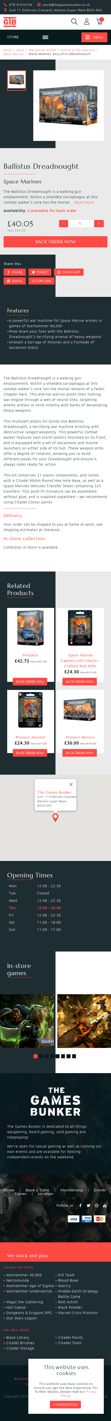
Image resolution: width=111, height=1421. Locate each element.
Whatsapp (68, 272)
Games (21, 1194)
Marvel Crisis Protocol (78, 1313)
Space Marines (14, 54)
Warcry (64, 1286)
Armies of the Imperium (78, 50)
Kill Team (66, 1275)
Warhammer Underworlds (29, 1291)
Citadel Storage (20, 1348)
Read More (84, 202)
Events (100, 1190)
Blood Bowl (68, 1280)
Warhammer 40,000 (42, 50)
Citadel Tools (70, 1343)
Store (20, 50)
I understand (65, 1405)
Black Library (17, 1337)
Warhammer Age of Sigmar (30, 1286)
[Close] (71, 789)
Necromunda (17, 1280)
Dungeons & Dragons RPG (29, 1313)
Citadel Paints (70, 1337)
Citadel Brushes (20, 1343)
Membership (71, 1190)
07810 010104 (20, 5)
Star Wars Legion (21, 1318)
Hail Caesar (16, 1307)
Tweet (40, 272)
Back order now (56, 242)
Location (45, 1194)
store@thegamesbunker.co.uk (66, 5)
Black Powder (70, 1307)
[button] (35, 1056)
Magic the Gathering (24, 1302)
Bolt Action (68, 1302)
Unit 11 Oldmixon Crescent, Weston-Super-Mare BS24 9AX (55, 10)
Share (14, 272)
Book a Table (37, 1190)
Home (8, 50)
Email (14, 281)
